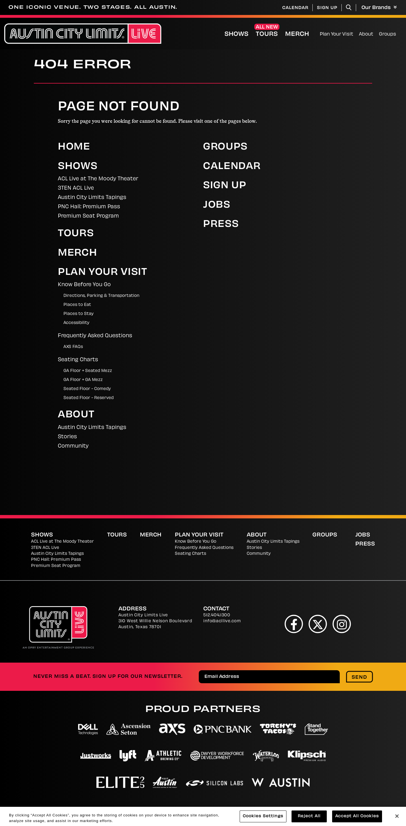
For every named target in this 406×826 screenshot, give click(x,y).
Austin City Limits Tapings (92, 197)
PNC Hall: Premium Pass (89, 207)
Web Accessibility (367, 809)
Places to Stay (78, 314)
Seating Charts (78, 360)
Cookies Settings (210, 809)
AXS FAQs (73, 347)
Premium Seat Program (88, 216)
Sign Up (327, 8)
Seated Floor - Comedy (87, 389)
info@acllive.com (222, 621)
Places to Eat (77, 305)
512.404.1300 (216, 615)
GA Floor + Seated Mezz (87, 371)
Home (74, 147)
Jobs (216, 205)
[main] (203, 282)
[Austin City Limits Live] (82, 33)
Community (73, 446)
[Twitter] (318, 624)
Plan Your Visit (336, 34)
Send (359, 677)
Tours (267, 34)
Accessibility (76, 323)
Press (221, 224)
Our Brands (379, 7)
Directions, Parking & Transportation (101, 296)
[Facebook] (294, 624)
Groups (387, 34)
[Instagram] (342, 624)
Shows (236, 34)
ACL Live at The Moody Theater (98, 179)
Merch (297, 34)
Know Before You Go (84, 285)
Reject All (309, 819)
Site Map (323, 809)
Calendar (295, 8)
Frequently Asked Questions (95, 336)
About (366, 34)
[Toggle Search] (349, 7)
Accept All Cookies (357, 819)
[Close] (397, 819)
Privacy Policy (158, 809)
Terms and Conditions (272, 809)
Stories (67, 437)
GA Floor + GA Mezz (83, 380)
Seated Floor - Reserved (88, 398)
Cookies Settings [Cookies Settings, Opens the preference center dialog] (263, 819)
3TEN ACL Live (76, 188)
